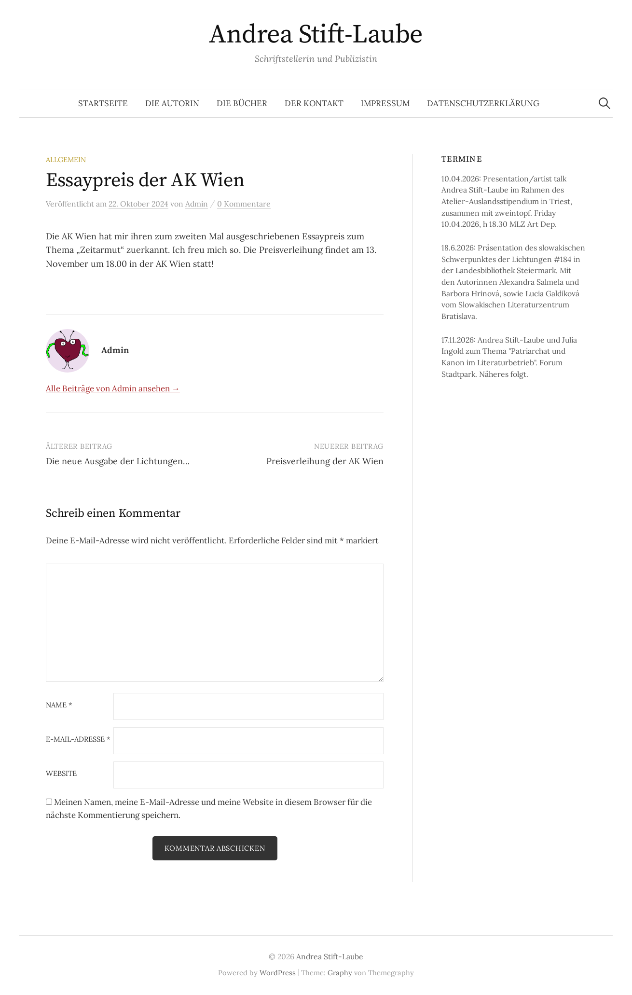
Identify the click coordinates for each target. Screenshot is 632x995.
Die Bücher (242, 103)
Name (59, 705)
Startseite (103, 103)
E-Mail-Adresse (78, 739)
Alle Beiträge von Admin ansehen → (113, 388)
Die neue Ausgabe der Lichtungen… (118, 461)
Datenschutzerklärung (483, 103)
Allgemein (66, 159)
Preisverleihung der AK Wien (325, 461)
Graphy (340, 972)
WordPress (278, 972)
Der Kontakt (314, 103)
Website (61, 773)
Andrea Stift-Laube (316, 34)
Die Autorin (172, 103)
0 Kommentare (244, 203)
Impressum (385, 103)
